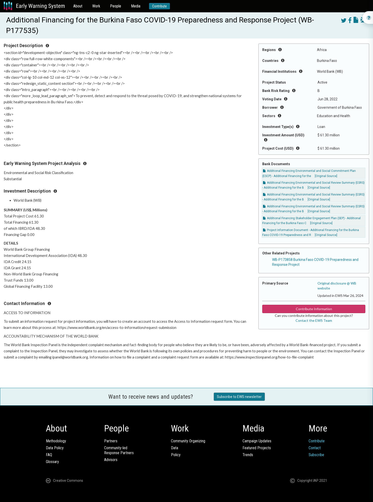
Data (174, 448)
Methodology (56, 441)
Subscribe (316, 454)
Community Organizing (188, 441)
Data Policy (55, 448)
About (77, 6)
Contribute (159, 6)
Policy (176, 454)
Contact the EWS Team (314, 320)
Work (96, 6)
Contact (315, 448)
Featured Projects (256, 448)
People (115, 6)
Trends (247, 454)
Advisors (110, 459)
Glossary (52, 461)
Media (135, 6)
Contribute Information (314, 309)
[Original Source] (326, 176)
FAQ (49, 454)
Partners (110, 441)
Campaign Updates (256, 441)
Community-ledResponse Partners (119, 450)
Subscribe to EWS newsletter (239, 397)
